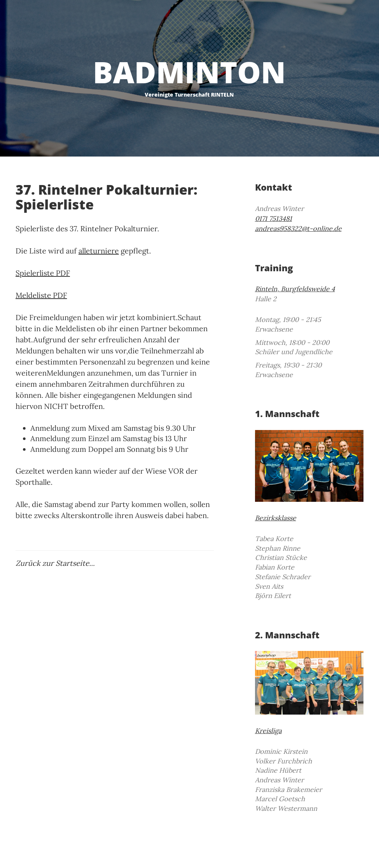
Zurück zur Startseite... (55, 563)
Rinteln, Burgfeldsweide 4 (295, 289)
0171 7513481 (273, 218)
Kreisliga (268, 730)
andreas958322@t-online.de (298, 228)
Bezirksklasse (275, 518)
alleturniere (98, 250)
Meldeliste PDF (41, 295)
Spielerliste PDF (43, 273)
